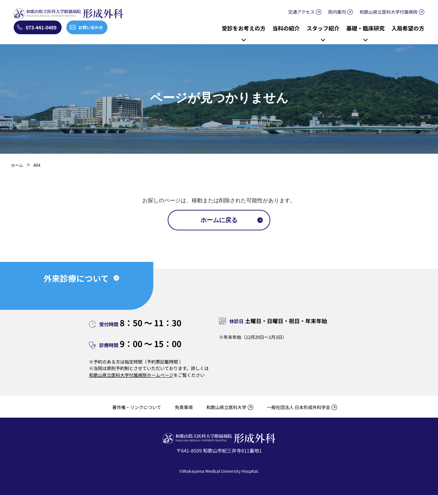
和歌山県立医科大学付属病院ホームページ (131, 375)
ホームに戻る (219, 220)
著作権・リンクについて (136, 407)
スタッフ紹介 (323, 28)
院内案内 (337, 12)
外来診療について (76, 278)
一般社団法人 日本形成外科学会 (298, 407)
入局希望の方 (407, 28)
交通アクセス (301, 12)
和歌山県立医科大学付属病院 (388, 12)
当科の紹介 (286, 28)
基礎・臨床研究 (365, 28)
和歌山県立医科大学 (226, 407)
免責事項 (184, 407)
